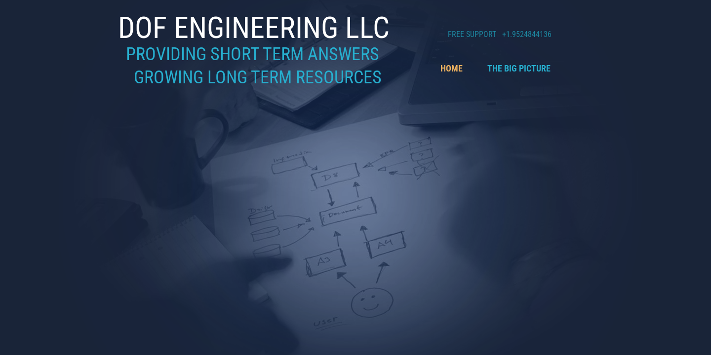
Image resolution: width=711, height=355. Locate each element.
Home (451, 68)
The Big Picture (519, 68)
